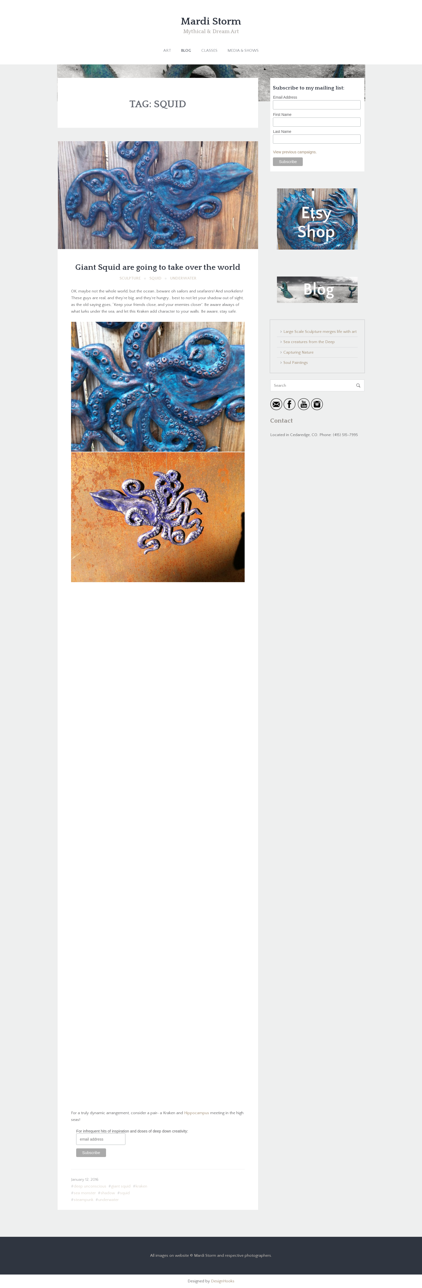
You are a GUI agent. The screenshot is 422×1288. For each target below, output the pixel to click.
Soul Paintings (295, 362)
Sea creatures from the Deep (309, 342)
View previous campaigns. (294, 152)
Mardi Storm (211, 21)
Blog (186, 50)
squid (125, 1193)
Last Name (282, 131)
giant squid (121, 1186)
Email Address (285, 97)
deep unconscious (90, 1186)
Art (167, 50)
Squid (155, 278)
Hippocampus (196, 1113)
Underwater (183, 278)
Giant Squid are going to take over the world (157, 267)
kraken (141, 1186)
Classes (209, 50)
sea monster (85, 1193)
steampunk (83, 1199)
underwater (108, 1199)
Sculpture (130, 278)
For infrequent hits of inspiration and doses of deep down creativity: (132, 1131)
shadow (108, 1193)
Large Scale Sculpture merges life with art (320, 331)
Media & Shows (243, 50)
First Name (282, 114)
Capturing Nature (298, 352)
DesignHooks (222, 1281)
